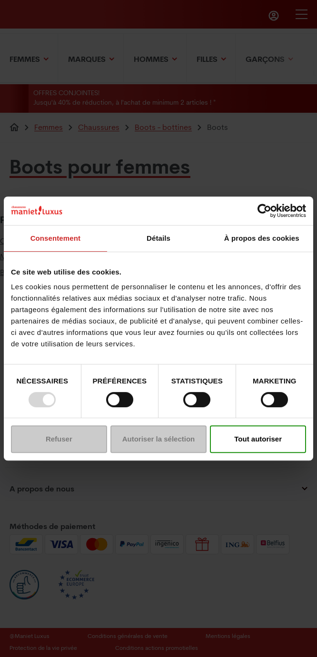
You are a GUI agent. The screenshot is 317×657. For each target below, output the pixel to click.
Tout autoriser (258, 439)
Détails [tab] (158, 238)
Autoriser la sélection (158, 439)
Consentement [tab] (55, 238)
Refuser (59, 439)
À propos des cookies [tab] (261, 238)
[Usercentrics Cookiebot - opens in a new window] (264, 211)
